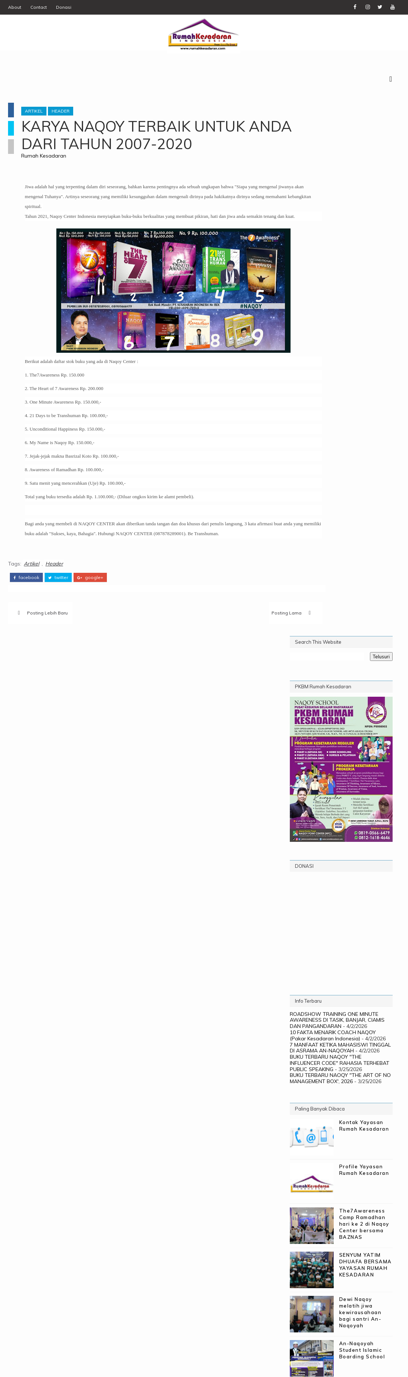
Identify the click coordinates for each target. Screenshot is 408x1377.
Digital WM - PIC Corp (141, 1366)
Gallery (305, 1086)
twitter (58, 598)
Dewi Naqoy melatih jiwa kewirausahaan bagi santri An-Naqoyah (360, 782)
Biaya (332, 1074)
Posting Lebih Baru (47, 636)
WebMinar (342, 1135)
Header (69, 114)
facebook (26, 598)
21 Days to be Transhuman (332, 1062)
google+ (90, 598)
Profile (334, 1110)
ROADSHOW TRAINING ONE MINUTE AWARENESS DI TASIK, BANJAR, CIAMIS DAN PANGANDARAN (337, 490)
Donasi (63, 7)
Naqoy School (314, 1098)
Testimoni (307, 1123)
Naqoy (365, 1086)
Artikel (43, 114)
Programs (370, 1110)
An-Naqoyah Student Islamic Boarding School (362, 819)
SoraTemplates (51, 1366)
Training (306, 1135)
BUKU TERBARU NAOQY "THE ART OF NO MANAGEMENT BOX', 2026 (340, 548)
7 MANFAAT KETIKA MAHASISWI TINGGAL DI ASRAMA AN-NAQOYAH (340, 517)
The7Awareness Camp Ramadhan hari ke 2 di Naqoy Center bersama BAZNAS (364, 694)
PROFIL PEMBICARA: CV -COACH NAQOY (363, 908)
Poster (303, 1110)
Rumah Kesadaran (52, 159)
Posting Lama (235, 636)
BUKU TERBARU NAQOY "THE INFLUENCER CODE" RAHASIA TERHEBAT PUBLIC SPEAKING (339, 532)
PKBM (352, 1098)
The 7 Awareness (355, 1123)
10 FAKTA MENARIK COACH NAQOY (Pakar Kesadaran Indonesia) (333, 505)
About (14, 7)
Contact (38, 7)
